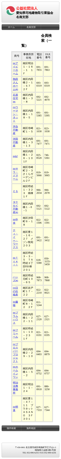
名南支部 (31, 27)
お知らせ (31, 38)
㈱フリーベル (15, 333)
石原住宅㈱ (15, 98)
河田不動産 (15, 142)
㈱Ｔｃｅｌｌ (15, 261)
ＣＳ (15, 191)
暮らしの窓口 (11, 434)
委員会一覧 (31, 33)
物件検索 (11, 428)
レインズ (11, 440)
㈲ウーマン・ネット (15, 114)
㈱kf (15, 156)
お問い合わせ (31, 440)
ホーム (11, 27)
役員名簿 (11, 33)
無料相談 (31, 428)
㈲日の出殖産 (15, 291)
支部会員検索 (11, 38)
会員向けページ (11, 44)
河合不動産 (15, 130)
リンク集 (31, 434)
